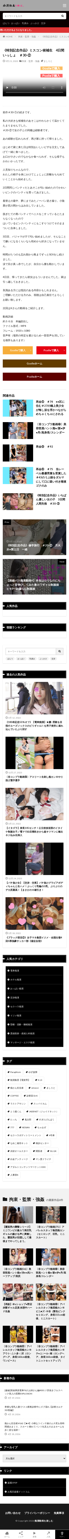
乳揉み (25, 23)
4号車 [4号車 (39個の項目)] (52, 1135)
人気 (48, 1534)
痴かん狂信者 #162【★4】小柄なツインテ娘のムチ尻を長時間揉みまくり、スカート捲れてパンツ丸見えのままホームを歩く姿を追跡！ (34, 1426)
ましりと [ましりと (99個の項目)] (50, 1087)
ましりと (48, 61)
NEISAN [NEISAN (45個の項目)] (26, 1127)
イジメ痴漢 (15, 1015)
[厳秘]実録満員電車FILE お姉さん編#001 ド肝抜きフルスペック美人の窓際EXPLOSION (34, 1392)
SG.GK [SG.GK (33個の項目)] (53, 1151)
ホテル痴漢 (15, 979)
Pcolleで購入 (51, 350)
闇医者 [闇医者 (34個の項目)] (39, 1151)
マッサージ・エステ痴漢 (22, 1042)
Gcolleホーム (34, 363)
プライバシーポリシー (37, 1512)
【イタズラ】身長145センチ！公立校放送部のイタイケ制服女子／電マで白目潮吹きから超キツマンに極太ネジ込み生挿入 (34, 831)
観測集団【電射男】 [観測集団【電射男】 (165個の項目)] (20, 1080)
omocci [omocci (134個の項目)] (35, 1087)
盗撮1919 (12, 1482)
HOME (9, 36)
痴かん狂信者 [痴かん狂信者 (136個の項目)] (17, 1087)
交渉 (43, 23)
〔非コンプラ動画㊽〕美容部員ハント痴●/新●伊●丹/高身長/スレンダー (51, 428)
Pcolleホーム (34, 376)
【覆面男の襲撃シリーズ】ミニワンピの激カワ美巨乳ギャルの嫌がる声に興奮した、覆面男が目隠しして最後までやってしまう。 (17, 1234)
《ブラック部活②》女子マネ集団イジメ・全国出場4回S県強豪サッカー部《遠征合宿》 (34, 939)
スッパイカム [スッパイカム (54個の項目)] (40, 1103)
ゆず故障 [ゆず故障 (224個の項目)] (33, 1072)
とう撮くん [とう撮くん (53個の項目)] (15, 1111)
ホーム (7, 1534)
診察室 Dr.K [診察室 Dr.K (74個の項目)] (32, 1095)
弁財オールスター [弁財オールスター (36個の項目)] (19, 1151)
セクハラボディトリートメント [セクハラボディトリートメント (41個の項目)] (25, 1135)
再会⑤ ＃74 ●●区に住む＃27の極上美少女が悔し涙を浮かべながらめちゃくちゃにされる (51, 408)
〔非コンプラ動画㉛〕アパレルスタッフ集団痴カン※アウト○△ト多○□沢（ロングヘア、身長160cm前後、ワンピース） (17, 1353)
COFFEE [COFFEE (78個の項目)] (14, 1095)
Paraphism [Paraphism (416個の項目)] (15, 1072)
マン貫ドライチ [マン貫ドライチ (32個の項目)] (43, 1159)
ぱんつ (6, 23)
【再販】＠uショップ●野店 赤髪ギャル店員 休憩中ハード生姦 (17, 1308)
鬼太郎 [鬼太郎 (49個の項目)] (28, 1119)
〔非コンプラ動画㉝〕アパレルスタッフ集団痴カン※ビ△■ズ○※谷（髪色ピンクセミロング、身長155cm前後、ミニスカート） (50, 1311)
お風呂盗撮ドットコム (19, 1491)
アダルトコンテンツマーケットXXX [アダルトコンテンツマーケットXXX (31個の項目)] (28, 1167)
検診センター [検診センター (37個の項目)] (42, 1143)
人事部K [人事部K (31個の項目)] (14, 1174)
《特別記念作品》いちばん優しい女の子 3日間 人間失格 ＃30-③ (51, 499)
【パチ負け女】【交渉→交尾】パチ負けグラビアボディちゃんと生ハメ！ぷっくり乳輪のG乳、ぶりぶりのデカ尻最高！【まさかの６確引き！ (34, 886)
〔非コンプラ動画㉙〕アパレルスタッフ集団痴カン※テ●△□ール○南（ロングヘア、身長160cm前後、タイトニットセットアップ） (50, 1353)
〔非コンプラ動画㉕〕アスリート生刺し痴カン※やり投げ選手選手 (34, 778)
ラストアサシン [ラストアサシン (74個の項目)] (18, 1103)
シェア (21, 1534)
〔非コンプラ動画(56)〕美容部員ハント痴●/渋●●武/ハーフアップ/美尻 (18, 1272)
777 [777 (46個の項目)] (12, 1127)
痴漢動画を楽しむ (44, 1520)
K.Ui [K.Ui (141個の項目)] (40, 1080)
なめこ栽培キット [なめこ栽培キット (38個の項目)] (19, 1143)
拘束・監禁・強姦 (27, 36)
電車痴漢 (14, 970)
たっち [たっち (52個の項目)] (13, 1119)
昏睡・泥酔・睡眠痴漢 (21, 1024)
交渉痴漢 (14, 997)
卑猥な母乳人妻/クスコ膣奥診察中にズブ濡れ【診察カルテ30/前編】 (34, 1408)
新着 (34, 1534)
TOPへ (62, 1534)
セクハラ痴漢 (17, 1006)
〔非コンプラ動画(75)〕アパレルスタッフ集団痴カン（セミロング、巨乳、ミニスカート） (50, 1232)
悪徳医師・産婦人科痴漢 (22, 1033)
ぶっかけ (34, 23)
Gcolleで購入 (18, 350)
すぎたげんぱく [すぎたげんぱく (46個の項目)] (46, 1119)
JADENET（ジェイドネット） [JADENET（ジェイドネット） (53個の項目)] (43, 1111)
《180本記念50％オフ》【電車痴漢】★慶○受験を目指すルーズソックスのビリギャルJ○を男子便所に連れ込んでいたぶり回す (34, 726)
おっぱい (15, 23)
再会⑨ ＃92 (44, 446)
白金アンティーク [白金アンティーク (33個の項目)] (19, 1159)
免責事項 (59, 1512)
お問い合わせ (13, 1512)
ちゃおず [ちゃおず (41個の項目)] (41, 1127)
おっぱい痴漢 (17, 988)
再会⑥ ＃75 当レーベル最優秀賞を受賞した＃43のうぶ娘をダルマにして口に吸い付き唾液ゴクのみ (51, 477)
